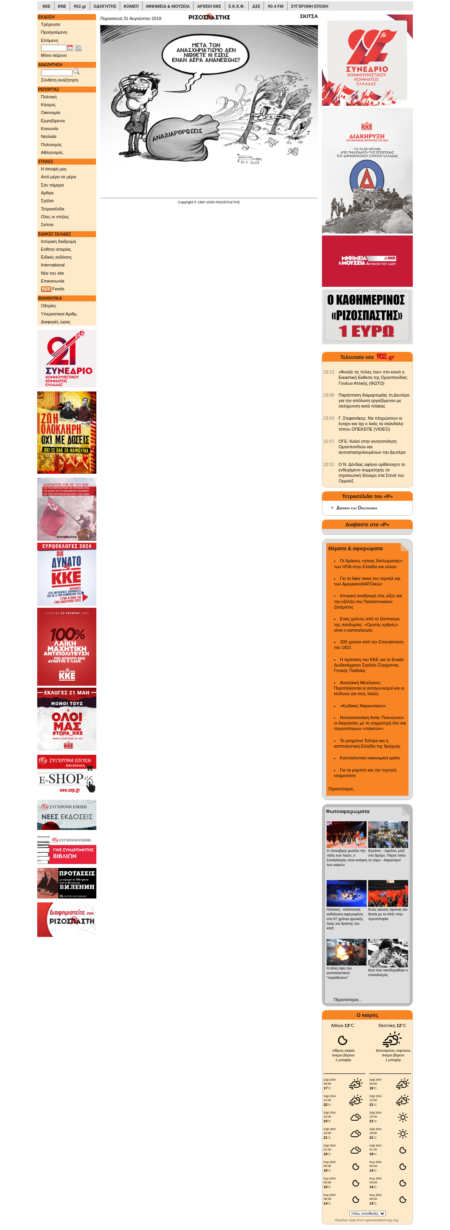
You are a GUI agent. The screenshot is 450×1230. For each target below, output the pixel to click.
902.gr (80, 6)
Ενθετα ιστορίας (56, 249)
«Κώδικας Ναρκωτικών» (363, 705)
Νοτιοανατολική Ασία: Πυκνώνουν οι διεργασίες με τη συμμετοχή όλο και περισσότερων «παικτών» (370, 723)
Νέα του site (52, 273)
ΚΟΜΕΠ (131, 6)
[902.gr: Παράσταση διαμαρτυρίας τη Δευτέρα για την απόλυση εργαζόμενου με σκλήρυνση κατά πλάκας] (328, 395)
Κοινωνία (49, 128)
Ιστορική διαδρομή (58, 241)
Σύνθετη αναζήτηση (59, 80)
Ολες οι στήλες (55, 216)
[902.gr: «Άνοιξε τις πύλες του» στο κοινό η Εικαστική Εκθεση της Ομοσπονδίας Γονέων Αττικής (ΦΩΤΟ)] (328, 372)
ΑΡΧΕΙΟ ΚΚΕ (209, 6)
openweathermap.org (381, 1220)
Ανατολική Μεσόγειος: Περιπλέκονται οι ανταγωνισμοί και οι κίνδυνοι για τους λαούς (369, 688)
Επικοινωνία (53, 281)
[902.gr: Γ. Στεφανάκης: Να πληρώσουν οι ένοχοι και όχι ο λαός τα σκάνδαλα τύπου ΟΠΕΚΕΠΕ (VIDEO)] (328, 418)
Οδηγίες (48, 305)
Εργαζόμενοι (53, 120)
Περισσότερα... (342, 788)
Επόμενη (49, 40)
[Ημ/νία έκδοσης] (54, 48)
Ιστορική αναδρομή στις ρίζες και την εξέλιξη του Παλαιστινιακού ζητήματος (368, 601)
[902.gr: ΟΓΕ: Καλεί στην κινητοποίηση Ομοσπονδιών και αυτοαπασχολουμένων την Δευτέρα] (328, 441)
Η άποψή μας (54, 169)
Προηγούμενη (54, 32)
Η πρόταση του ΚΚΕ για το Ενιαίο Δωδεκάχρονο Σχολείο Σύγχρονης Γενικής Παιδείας (369, 665)
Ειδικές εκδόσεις (56, 257)
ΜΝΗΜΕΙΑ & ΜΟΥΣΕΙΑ (168, 6)
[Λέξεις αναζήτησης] (56, 72)
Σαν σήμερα (52, 185)
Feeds (53, 289)
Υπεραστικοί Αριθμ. (59, 314)
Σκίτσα (47, 224)
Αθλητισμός (52, 152)
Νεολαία (48, 136)
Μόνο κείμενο (54, 55)
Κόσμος (48, 104)
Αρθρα (47, 192)
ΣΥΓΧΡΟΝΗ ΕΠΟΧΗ (309, 6)
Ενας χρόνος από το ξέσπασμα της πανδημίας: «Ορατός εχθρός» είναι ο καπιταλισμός (366, 624)
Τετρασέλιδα (53, 209)
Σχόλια (47, 200)
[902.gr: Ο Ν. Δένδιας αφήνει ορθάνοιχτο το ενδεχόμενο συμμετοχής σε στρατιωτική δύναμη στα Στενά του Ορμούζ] (328, 464)
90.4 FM (275, 6)
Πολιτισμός (51, 144)
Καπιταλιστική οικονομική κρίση (370, 757)
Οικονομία (50, 112)
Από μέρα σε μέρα (58, 176)
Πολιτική (49, 96)
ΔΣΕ (256, 6)
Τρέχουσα (50, 24)
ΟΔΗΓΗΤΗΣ (105, 6)
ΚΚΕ (47, 6)
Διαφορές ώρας (55, 321)
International (53, 265)
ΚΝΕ (62, 6)
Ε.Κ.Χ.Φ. (237, 6)
